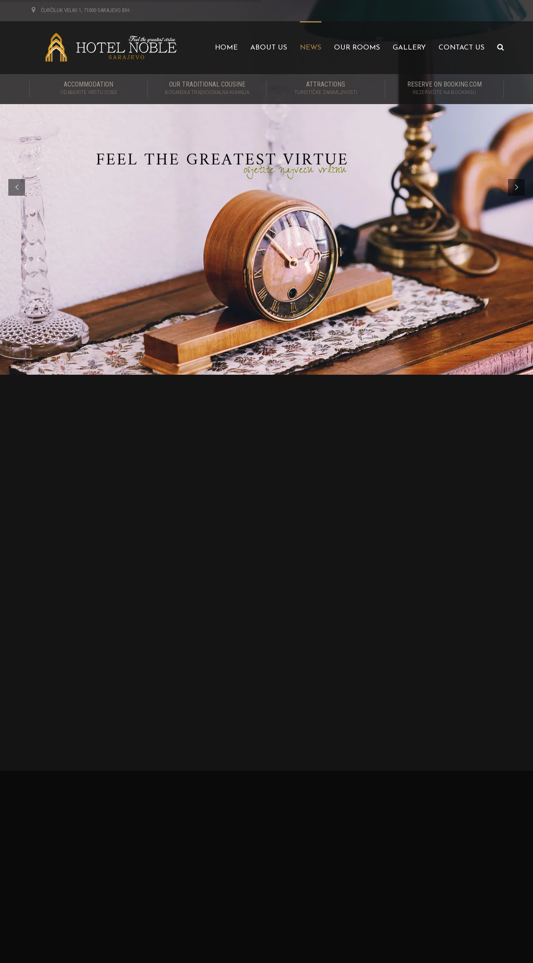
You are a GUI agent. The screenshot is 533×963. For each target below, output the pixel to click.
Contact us (461, 47)
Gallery (409, 47)
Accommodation (88, 88)
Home (226, 47)
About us (268, 47)
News (310, 47)
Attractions (325, 88)
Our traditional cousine (207, 88)
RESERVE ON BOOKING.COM (444, 88)
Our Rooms (357, 47)
